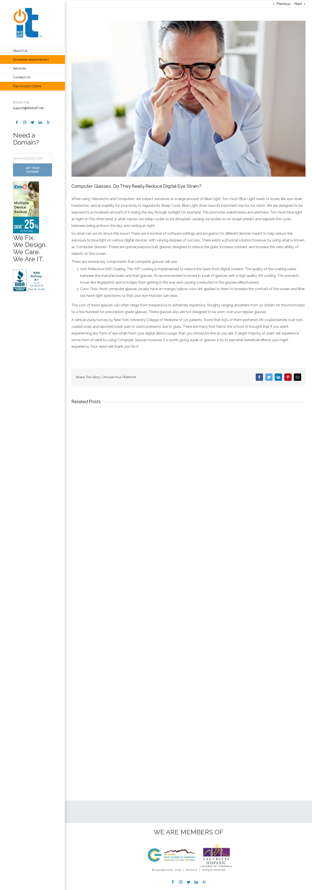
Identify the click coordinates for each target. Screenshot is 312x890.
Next (298, 4)
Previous (283, 4)
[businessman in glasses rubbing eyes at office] (189, 99)
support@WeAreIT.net (28, 108)
